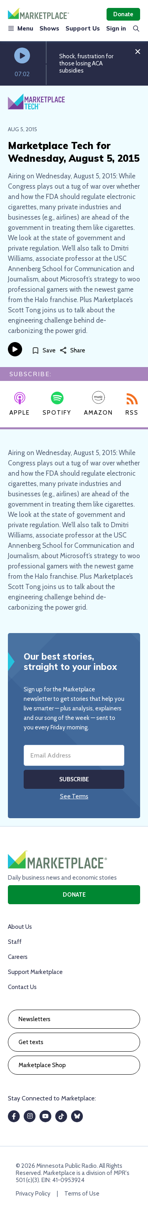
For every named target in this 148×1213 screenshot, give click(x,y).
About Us (20, 926)
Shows (49, 28)
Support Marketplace (35, 972)
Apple (19, 404)
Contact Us (22, 987)
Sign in (116, 28)
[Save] (43, 350)
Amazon (98, 403)
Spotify (57, 404)
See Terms (74, 796)
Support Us (83, 28)
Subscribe (74, 779)
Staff (15, 941)
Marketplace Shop (42, 1065)
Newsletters (35, 1019)
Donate (123, 14)
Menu (20, 28)
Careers (18, 956)
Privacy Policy (33, 1193)
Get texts (31, 1042)
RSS (132, 404)
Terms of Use (81, 1193)
